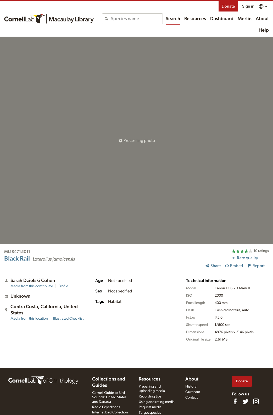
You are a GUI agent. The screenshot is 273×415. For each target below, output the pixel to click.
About (262, 18)
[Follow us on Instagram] (256, 401)
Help (264, 30)
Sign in (248, 6)
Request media (150, 407)
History (191, 386)
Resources (195, 18)
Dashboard (221, 18)
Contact (191, 397)
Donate (228, 6)
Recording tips (150, 396)
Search (173, 18)
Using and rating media (157, 402)
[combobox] (136, 19)
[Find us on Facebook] (235, 401)
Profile (63, 286)
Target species (150, 412)
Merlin (245, 18)
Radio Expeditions (106, 407)
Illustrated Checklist (68, 318)
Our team (192, 392)
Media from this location (29, 318)
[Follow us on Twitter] (245, 401)
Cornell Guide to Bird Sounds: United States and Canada (109, 397)
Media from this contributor (31, 286)
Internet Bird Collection (110, 412)
